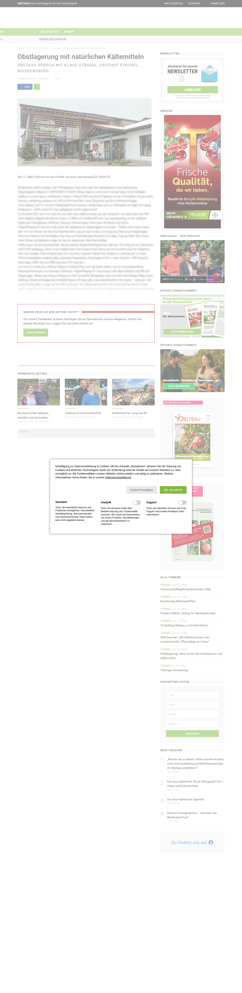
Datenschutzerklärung (118, 477)
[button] (141, 490)
